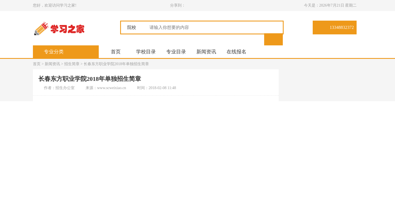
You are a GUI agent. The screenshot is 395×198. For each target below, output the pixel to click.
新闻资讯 (206, 51)
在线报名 (236, 51)
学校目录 (146, 51)
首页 (116, 51)
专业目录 (176, 51)
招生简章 (72, 64)
